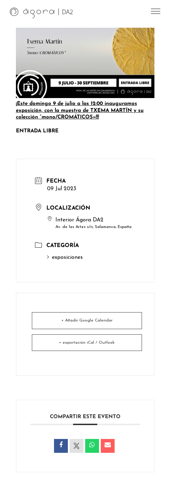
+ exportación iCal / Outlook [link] (87, 343)
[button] (156, 13)
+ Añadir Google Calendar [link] (87, 320)
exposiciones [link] (65, 257)
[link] (41, 12)
